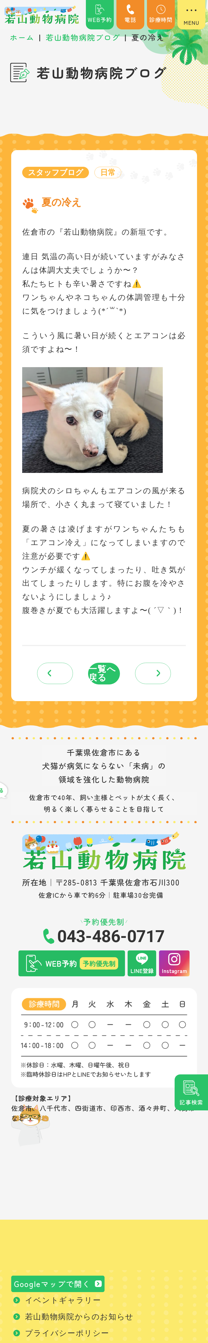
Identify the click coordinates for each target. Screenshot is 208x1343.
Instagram (174, 972)
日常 (108, 172)
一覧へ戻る (102, 674)
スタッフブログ (55, 172)
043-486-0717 (111, 937)
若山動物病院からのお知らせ (79, 1318)
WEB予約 (100, 13)
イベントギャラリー (63, 1301)
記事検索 (191, 1102)
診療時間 (161, 13)
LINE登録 (142, 972)
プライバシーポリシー (67, 1334)
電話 (130, 13)
